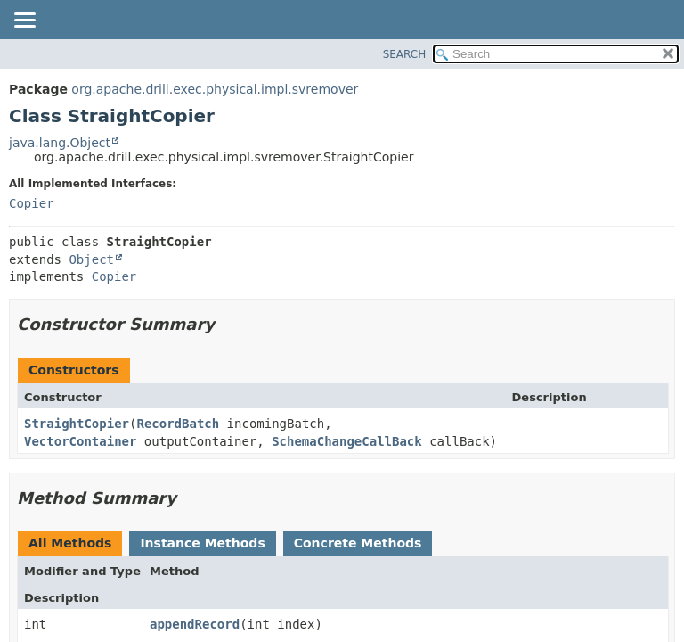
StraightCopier (76, 423)
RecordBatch (177, 423)
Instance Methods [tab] (202, 543)
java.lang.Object (59, 143)
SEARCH (405, 54)
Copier (31, 203)
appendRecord (195, 624)
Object (91, 259)
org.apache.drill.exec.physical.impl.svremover (214, 89)
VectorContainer (80, 441)
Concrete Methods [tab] (358, 543)
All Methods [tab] (69, 543)
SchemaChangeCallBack (347, 441)
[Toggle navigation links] (24, 21)
